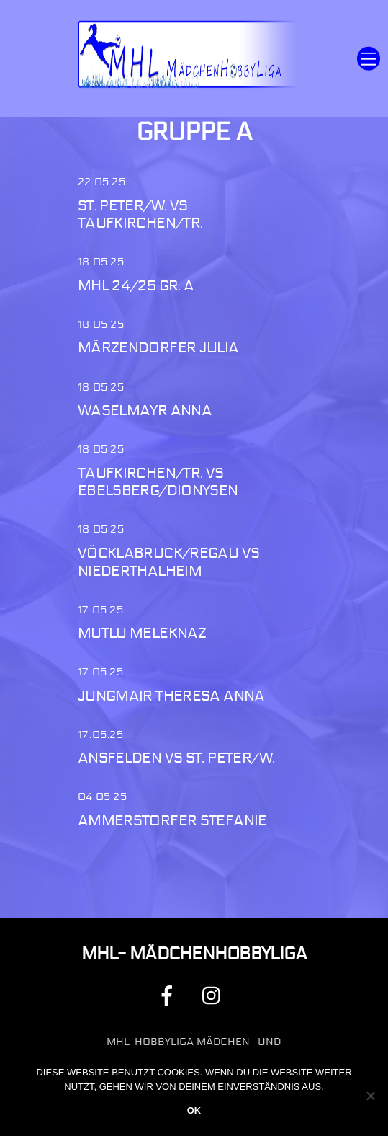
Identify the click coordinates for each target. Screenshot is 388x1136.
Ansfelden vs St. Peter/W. (176, 758)
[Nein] (370, 1095)
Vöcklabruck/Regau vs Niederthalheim (169, 562)
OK (194, 1110)
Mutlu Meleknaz (142, 633)
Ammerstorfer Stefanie (172, 821)
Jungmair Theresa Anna (171, 696)
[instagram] (215, 995)
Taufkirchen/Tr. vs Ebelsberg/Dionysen (158, 482)
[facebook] (169, 995)
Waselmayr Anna (145, 410)
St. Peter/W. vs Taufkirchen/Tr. (140, 215)
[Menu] (368, 59)
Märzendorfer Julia (158, 348)
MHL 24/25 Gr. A (136, 286)
